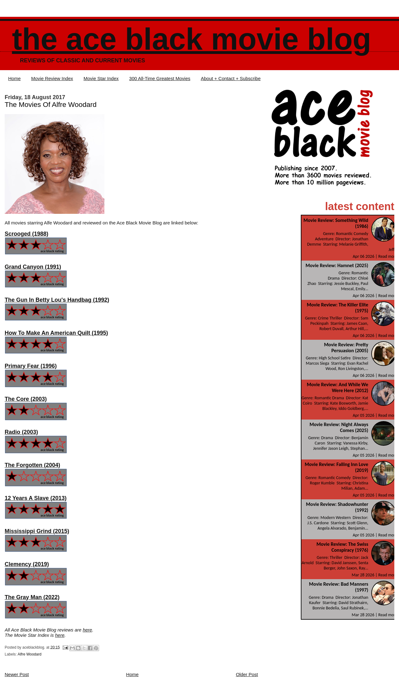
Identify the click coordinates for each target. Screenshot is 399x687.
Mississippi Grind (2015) (37, 531)
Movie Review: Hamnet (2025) (336, 265)
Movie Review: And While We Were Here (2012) (337, 387)
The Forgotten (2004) (32, 465)
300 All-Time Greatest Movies (159, 78)
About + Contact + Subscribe (231, 78)
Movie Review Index (52, 78)
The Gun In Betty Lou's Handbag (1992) (57, 300)
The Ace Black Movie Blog (191, 39)
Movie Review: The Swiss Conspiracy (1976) (342, 547)
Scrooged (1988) (26, 234)
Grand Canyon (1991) (33, 267)
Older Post (247, 674)
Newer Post (17, 674)
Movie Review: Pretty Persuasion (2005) (346, 347)
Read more (388, 256)
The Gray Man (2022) (32, 597)
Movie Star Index (101, 78)
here (87, 629)
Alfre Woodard (29, 654)
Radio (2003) (21, 432)
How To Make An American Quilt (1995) (56, 333)
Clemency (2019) (27, 564)
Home (14, 78)
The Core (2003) (26, 399)
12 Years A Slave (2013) (35, 498)
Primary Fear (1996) (31, 366)
